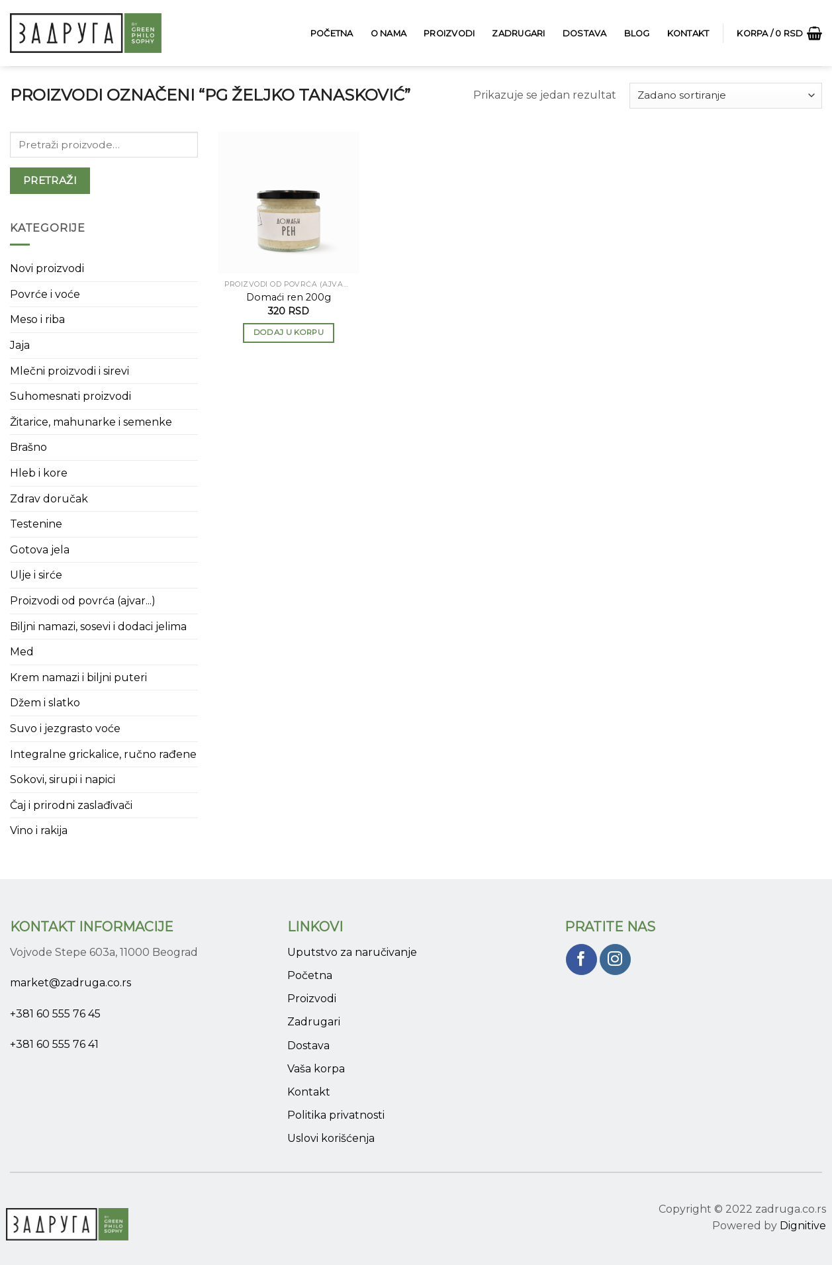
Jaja (20, 345)
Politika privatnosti (336, 1115)
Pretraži (50, 180)
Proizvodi (449, 33)
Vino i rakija (39, 830)
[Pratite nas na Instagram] (615, 959)
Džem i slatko (45, 702)
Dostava (585, 33)
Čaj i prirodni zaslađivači (71, 805)
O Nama (389, 33)
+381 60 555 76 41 (54, 1044)
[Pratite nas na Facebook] (581, 959)
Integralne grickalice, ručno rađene (103, 754)
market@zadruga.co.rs (70, 982)
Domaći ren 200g (288, 297)
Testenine (36, 524)
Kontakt (688, 33)
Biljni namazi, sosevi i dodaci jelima (98, 626)
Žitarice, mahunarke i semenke (91, 422)
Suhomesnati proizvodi (70, 396)
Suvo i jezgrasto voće (65, 728)
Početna (331, 33)
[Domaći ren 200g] (288, 202)
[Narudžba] (725, 96)
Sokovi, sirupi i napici (62, 779)
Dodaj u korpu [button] (289, 332)
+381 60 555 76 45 (55, 1013)
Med (22, 651)
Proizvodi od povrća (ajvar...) (83, 600)
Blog (637, 33)
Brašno (28, 447)
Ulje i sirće (36, 575)
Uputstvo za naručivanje (352, 952)
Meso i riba (37, 319)
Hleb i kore (39, 473)
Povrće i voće (45, 294)
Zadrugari (518, 33)
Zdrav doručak (49, 498)
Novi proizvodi (47, 268)
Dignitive (803, 1225)
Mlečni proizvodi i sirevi (69, 371)
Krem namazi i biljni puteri (78, 677)
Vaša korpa (316, 1068)
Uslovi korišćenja (331, 1138)
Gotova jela (39, 549)
